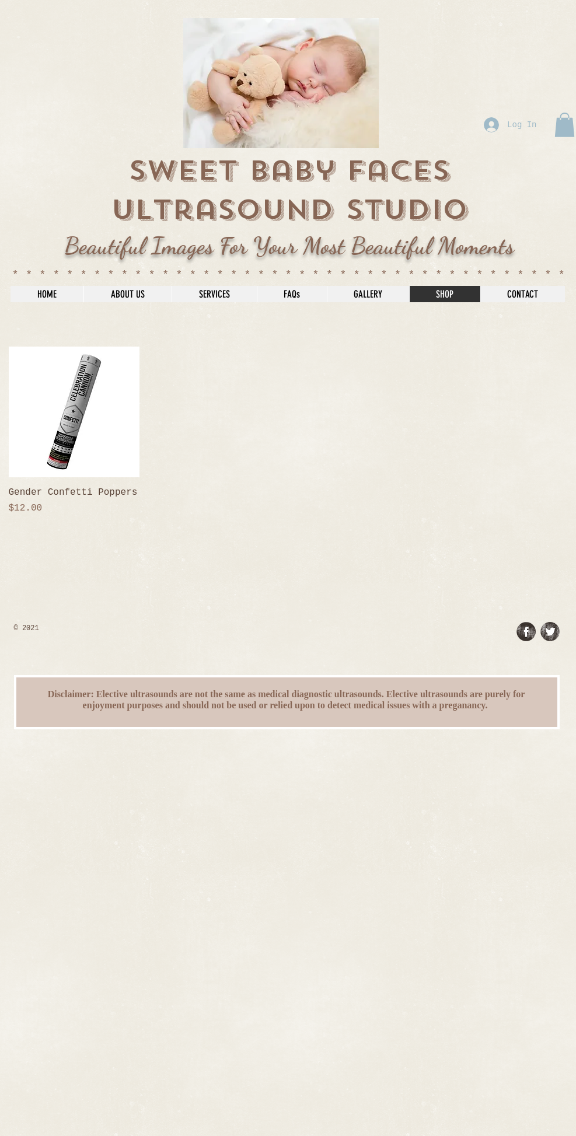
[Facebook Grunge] (526, 631)
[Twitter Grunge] (550, 631)
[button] (564, 125)
